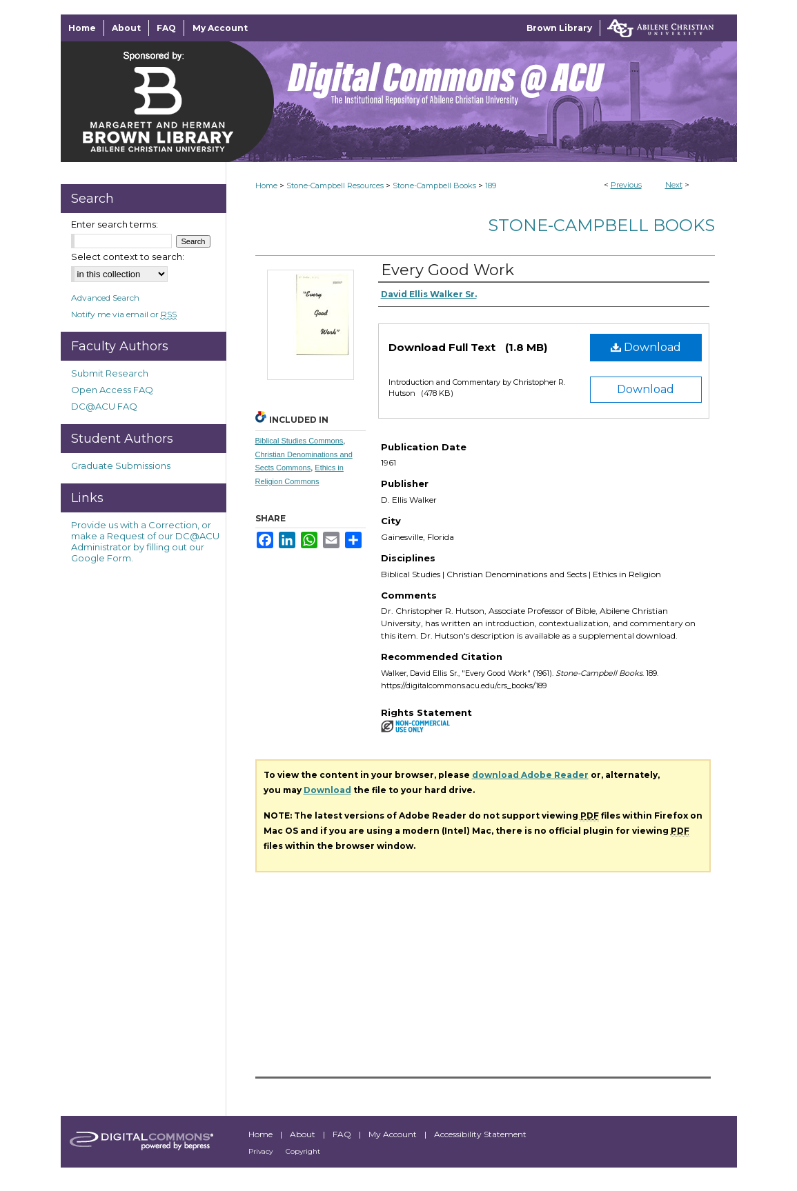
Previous (626, 185)
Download (646, 347)
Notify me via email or (124, 314)
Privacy (261, 1151)
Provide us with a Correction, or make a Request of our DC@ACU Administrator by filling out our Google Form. (145, 541)
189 (490, 185)
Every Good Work (447, 270)
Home (266, 185)
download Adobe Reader (530, 775)
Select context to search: (127, 256)
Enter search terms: (114, 224)
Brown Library (559, 28)
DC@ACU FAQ (104, 406)
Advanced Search (105, 297)
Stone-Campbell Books (434, 185)
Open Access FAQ (112, 389)
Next (673, 185)
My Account (393, 1134)
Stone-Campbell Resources (335, 185)
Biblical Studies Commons (299, 441)
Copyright (303, 1151)
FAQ (343, 1134)
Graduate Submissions (120, 465)
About (303, 1134)
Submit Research (109, 373)
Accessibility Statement (480, 1134)
